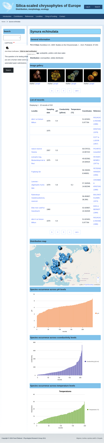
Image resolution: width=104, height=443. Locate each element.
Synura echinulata (44, 31)
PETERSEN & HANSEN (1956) (98, 172)
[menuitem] (88, 7)
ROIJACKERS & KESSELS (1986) (98, 121)
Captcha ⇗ (31, 54)
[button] (60, 255)
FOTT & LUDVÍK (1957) (96, 140)
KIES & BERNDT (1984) (96, 209)
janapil (37, 84)
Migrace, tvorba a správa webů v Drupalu (89, 438)
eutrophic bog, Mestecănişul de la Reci (38, 160)
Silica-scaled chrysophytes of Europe (48, 6)
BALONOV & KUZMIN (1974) (98, 198)
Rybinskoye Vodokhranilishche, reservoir (38, 198)
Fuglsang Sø (36, 172)
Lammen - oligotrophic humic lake (37, 185)
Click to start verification (28, 51)
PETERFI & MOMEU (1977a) (97, 160)
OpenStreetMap (89, 284)
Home (3, 21)
